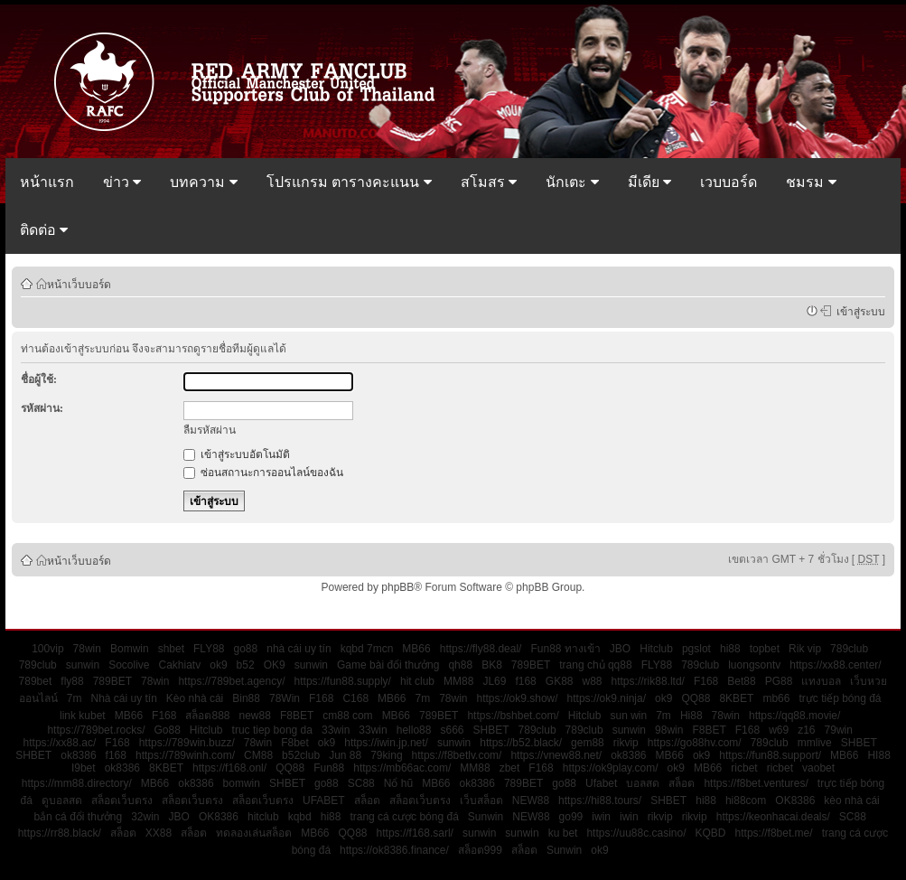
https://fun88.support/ (770, 755)
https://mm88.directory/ (77, 783)
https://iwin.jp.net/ (386, 742)
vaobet (818, 768)
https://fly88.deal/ (481, 648)
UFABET (324, 800)
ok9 (218, 665)
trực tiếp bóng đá (840, 698)
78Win (284, 698)
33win (336, 730)
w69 (779, 730)
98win (669, 730)
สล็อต (681, 783)
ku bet (563, 833)
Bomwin (129, 648)
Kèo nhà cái (194, 698)
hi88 (730, 648)
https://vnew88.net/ (556, 755)
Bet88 (741, 681)
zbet (510, 768)
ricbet (744, 768)
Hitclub (656, 648)
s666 (451, 730)
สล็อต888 (207, 715)
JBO (620, 648)
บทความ (203, 182)
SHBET (491, 730)
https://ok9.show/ (517, 698)
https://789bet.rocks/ (96, 730)
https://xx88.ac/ (60, 742)
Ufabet (601, 783)
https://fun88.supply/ (342, 681)
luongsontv (754, 665)
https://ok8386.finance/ (394, 850)
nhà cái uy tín (298, 648)
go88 (246, 648)
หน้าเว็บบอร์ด (79, 283)
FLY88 (208, 648)
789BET (530, 665)
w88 (592, 681)
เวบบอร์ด (728, 182)
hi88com (745, 800)
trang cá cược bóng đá (404, 816)
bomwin (241, 783)
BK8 (491, 665)
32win (145, 816)
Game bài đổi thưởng (388, 665)
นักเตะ (572, 182)
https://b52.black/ (521, 742)
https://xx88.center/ (835, 665)
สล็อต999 (480, 850)
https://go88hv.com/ (695, 742)
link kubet (83, 715)
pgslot (696, 648)
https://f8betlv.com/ (457, 755)
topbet (765, 648)
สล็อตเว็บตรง (122, 800)
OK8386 (795, 800)
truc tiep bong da (272, 730)
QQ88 (695, 698)
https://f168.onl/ (229, 768)
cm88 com (347, 715)
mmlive (815, 742)
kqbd (300, 816)
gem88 (587, 742)
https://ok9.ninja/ (606, 698)
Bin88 (246, 698)
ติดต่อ (44, 230)
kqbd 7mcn (367, 648)
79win (839, 730)
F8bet (295, 742)
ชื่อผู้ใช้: (39, 379)
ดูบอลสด (62, 800)
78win (87, 648)
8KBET (736, 698)
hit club (417, 681)
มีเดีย (649, 182)
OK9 (274, 665)
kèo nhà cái (851, 800)
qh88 (460, 665)
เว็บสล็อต (481, 800)
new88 (255, 715)
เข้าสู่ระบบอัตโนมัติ (236, 454)
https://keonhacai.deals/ (773, 816)
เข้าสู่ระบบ (858, 310)
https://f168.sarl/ (415, 833)
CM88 (258, 755)
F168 (706, 681)
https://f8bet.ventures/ (756, 783)
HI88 (878, 755)
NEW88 (530, 800)
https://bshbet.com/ (512, 715)
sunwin (82, 665)
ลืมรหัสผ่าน (209, 430)
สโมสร (489, 182)
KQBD (711, 833)
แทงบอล (821, 681)
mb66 (775, 698)
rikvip (626, 742)
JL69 (494, 681)
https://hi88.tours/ (599, 800)
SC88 (361, 783)
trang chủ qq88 (595, 665)
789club (849, 648)
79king (386, 755)
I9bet (83, 768)
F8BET (296, 715)
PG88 (779, 681)
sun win (628, 715)
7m (74, 698)
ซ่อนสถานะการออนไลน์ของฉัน (263, 472)
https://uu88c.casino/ (636, 833)
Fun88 (328, 768)
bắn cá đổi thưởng (77, 816)
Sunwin (485, 816)
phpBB (397, 587)
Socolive (128, 665)
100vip (47, 648)
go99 (571, 816)
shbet (171, 648)
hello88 (414, 730)
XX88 (158, 833)
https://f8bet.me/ (774, 833)
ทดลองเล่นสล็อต (254, 833)
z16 (806, 730)
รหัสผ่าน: (42, 408)
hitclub (263, 816)
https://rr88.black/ (59, 833)
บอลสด (642, 783)
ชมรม (811, 182)
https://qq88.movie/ (794, 715)
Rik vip (805, 648)
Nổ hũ (398, 783)
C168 (355, 698)
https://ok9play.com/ (610, 768)
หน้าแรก (47, 182)
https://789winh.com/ (185, 755)
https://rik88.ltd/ (648, 681)
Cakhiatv (180, 665)
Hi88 (691, 715)
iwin (601, 816)
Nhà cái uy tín (123, 698)
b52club (301, 755)
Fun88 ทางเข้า (565, 648)
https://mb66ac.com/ (402, 768)
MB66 (416, 648)
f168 (525, 681)
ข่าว (122, 182)
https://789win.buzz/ (187, 742)
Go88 (167, 730)
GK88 (560, 681)
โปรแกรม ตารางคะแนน (349, 182)
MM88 (458, 681)
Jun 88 (345, 755)
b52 (246, 665)
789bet (35, 681)
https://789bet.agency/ (231, 681)
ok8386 (78, 755)
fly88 (72, 681)
